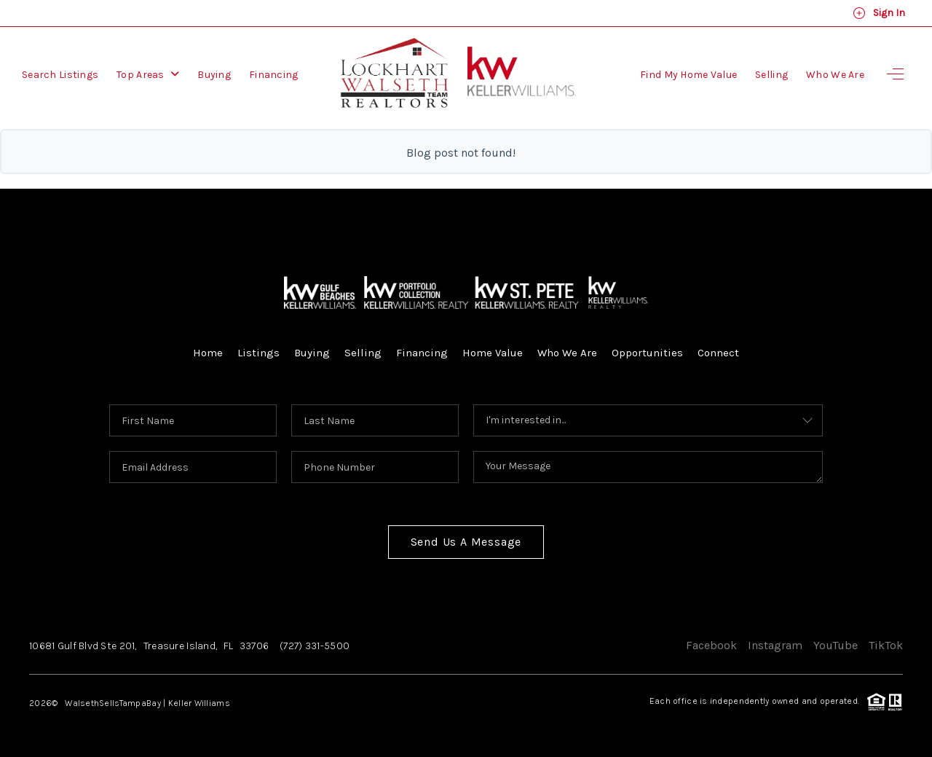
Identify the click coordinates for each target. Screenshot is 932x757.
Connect (718, 352)
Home (208, 352)
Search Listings (60, 74)
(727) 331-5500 (315, 646)
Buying (214, 74)
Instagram (775, 645)
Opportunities (647, 352)
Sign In (879, 13)
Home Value (492, 352)
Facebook (711, 645)
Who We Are (835, 74)
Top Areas (147, 74)
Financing (274, 74)
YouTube (835, 645)
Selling (771, 74)
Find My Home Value (688, 74)
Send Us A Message (466, 542)
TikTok (886, 645)
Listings (258, 352)
